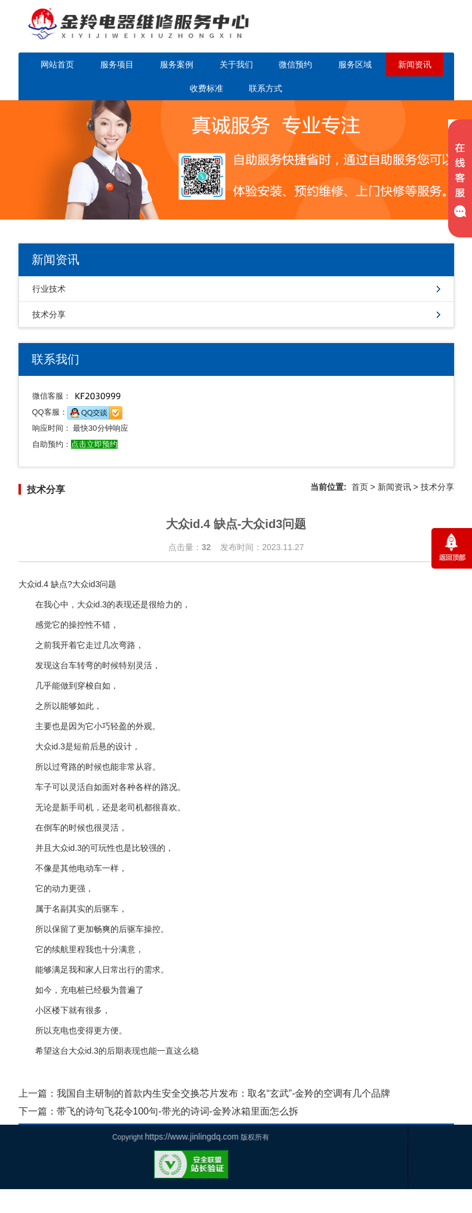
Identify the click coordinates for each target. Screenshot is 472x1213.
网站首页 (57, 64)
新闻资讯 (414, 64)
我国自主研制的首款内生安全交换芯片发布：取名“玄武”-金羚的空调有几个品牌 (224, 1093)
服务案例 (176, 64)
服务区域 (355, 64)
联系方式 (265, 88)
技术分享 (49, 314)
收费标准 (206, 88)
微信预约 (295, 64)
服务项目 (117, 64)
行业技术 (49, 289)
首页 (359, 487)
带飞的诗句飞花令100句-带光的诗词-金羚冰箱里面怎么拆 (177, 1111)
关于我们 (236, 64)
